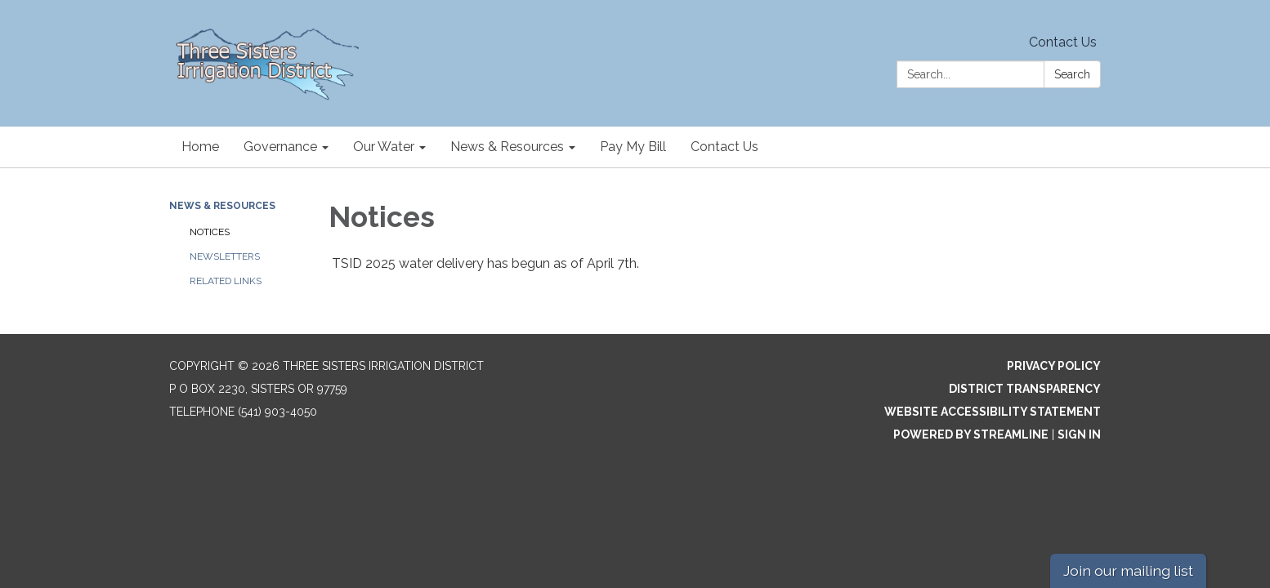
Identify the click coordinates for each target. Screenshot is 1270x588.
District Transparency (1025, 388)
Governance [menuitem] (280, 146)
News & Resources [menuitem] (507, 146)
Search (1072, 74)
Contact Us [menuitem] (724, 146)
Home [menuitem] (200, 146)
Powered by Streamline (971, 434)
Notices (210, 232)
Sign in (1079, 434)
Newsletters (225, 256)
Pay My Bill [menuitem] (633, 146)
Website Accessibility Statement (992, 411)
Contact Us (1063, 42)
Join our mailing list (1128, 570)
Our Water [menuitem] (383, 146)
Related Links (226, 281)
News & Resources (222, 206)
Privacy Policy (1054, 365)
